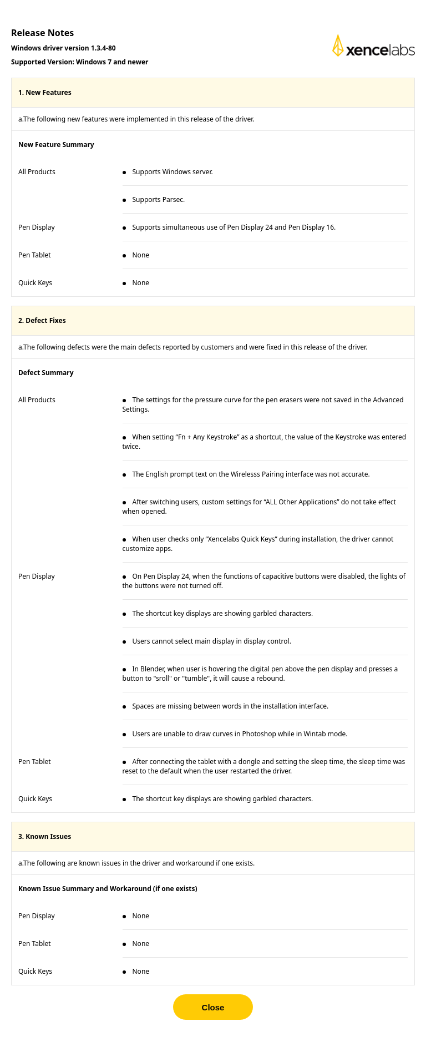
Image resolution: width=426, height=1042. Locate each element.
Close (213, 1007)
